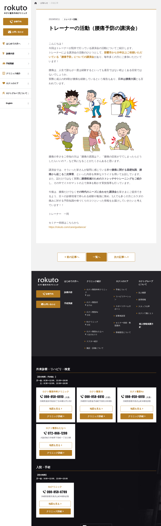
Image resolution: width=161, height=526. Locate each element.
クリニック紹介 (92, 279)
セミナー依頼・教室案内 (122, 311)
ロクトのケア (120, 279)
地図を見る (55, 391)
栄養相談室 (119, 305)
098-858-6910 (55, 378)
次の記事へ (121, 257)
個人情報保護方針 (145, 311)
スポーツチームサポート (122, 299)
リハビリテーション (122, 291)
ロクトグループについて (146, 281)
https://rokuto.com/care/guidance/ (67, 227)
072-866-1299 (55, 415)
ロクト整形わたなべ (94, 320)
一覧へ (96, 257)
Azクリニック (91, 312)
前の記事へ (72, 257)
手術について (120, 286)
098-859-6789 (55, 473)
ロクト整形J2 (91, 297)
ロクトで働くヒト (144, 304)
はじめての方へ (69, 279)
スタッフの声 (143, 299)
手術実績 (66, 295)
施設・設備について (94, 331)
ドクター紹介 (91, 326)
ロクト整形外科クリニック (96, 288)
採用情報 (141, 294)
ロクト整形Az (91, 305)
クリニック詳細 (55, 398)
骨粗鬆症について (122, 318)
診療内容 (66, 287)
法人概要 (141, 289)
